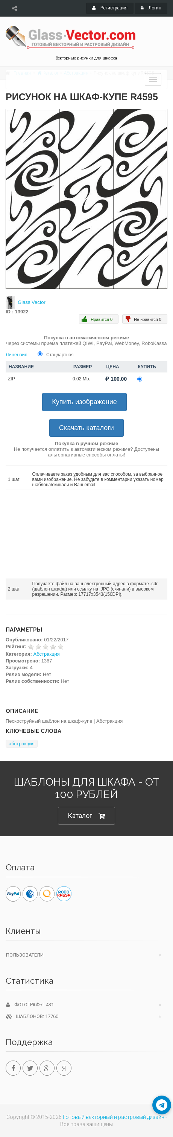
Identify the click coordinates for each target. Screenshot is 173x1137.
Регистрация (109, 8)
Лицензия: (17, 354)
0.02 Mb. (81, 379)
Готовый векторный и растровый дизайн (113, 1117)
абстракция (22, 743)
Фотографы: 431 (30, 1004)
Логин (151, 8)
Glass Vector (32, 302)
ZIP (11, 379)
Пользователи (25, 955)
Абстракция (46, 654)
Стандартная (60, 354)
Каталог (86, 816)
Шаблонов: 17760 (32, 1016)
